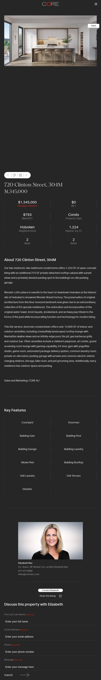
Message (13, 660)
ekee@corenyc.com (28, 574)
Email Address (16, 630)
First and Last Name (19, 615)
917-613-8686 (25, 571)
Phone (12, 645)
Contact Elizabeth (50, 590)
